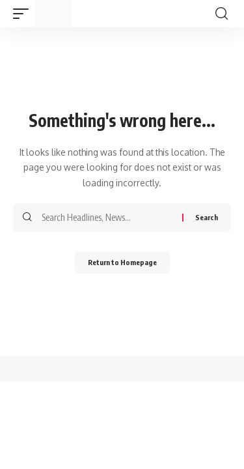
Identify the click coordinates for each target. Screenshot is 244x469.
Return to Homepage (122, 262)
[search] (221, 13)
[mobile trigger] (24, 13)
